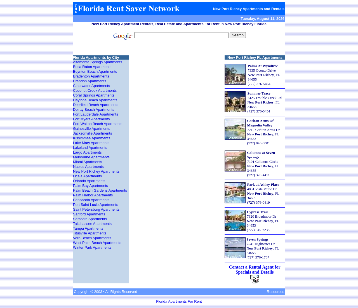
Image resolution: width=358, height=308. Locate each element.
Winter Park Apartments (92, 247)
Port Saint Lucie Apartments (95, 205)
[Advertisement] (179, 48)
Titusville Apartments (89, 233)
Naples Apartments (88, 166)
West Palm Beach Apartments (97, 243)
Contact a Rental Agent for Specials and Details (255, 269)
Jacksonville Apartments (92, 133)
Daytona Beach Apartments (95, 100)
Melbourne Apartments (91, 157)
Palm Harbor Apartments (93, 195)
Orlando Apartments (89, 181)
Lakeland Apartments (90, 147)
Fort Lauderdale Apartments (95, 114)
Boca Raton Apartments (92, 67)
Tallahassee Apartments (92, 224)
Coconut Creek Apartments (95, 90)
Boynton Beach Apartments (95, 71)
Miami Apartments (87, 162)
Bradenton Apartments (91, 76)
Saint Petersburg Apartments (96, 209)
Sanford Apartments (89, 214)
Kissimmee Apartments (91, 138)
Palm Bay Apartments (90, 186)
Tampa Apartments (88, 228)
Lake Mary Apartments (91, 143)
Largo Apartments (87, 152)
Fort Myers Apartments (91, 119)
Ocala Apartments (87, 176)
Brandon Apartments (89, 81)
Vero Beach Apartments (92, 238)
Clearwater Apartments (91, 86)
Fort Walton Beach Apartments (98, 124)
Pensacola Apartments (91, 200)
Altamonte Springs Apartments (97, 62)
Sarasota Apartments (90, 219)
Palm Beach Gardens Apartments (100, 190)
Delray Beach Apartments (93, 109)
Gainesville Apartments (91, 128)
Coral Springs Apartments (93, 95)
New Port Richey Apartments (96, 171)
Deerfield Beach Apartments (95, 105)
